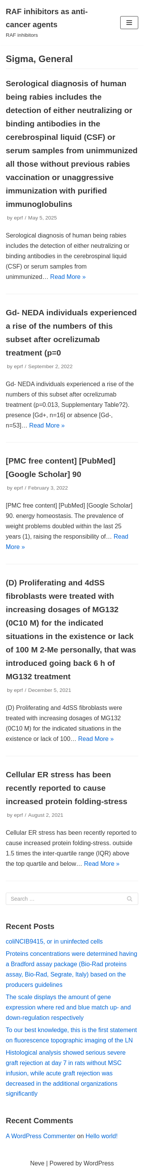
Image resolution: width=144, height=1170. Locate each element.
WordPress (99, 1163)
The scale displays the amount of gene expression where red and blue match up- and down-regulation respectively (68, 1007)
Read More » (68, 277)
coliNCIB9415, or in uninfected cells (54, 941)
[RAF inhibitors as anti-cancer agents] (48, 22)
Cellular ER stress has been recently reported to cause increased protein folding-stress (66, 788)
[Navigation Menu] (129, 22)
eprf (18, 218)
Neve (37, 1163)
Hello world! (102, 1136)
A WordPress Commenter (40, 1136)
